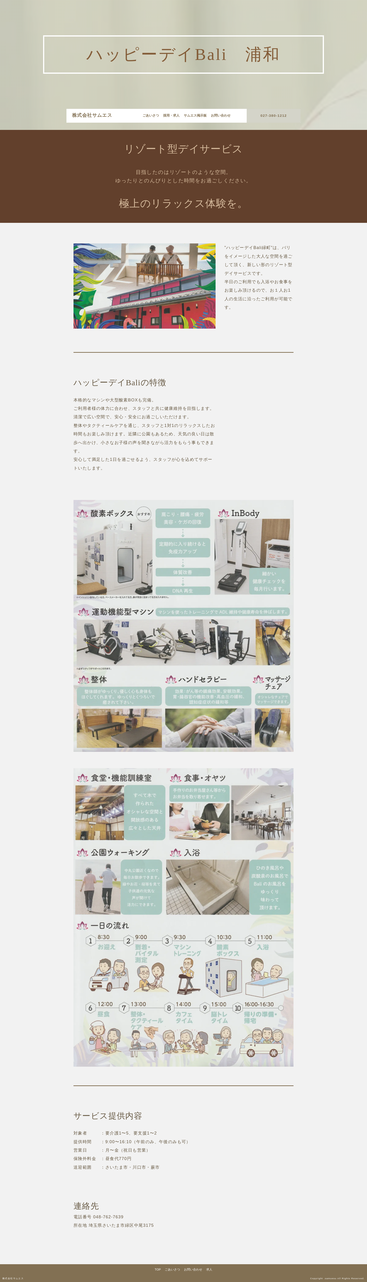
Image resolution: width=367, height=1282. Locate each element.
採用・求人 (171, 115)
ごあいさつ (151, 115)
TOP (158, 1269)
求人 (209, 1269)
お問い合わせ (221, 115)
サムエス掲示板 (195, 115)
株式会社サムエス (92, 115)
